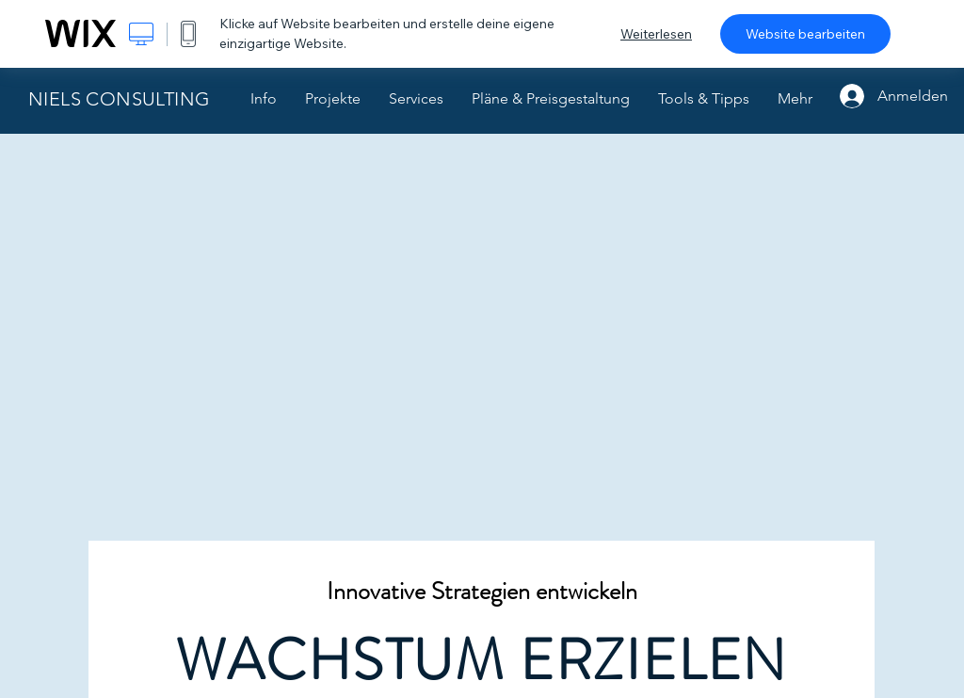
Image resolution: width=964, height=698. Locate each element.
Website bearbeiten (805, 33)
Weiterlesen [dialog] (656, 33)
